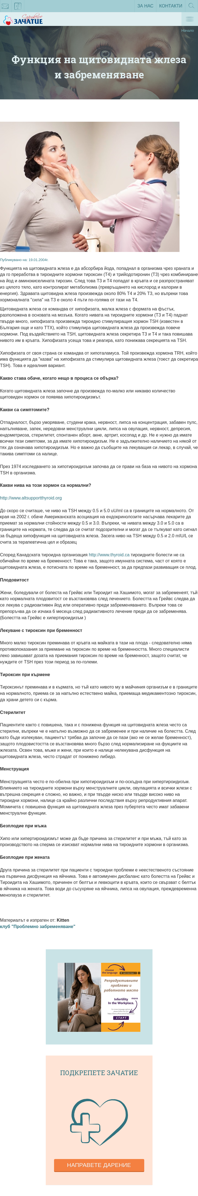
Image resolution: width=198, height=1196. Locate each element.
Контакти (170, 6)
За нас (145, 6)
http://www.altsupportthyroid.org (31, 498)
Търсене (191, 7)
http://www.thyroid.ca (110, 554)
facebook (18, 7)
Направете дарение (99, 1165)
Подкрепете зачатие (99, 1073)
